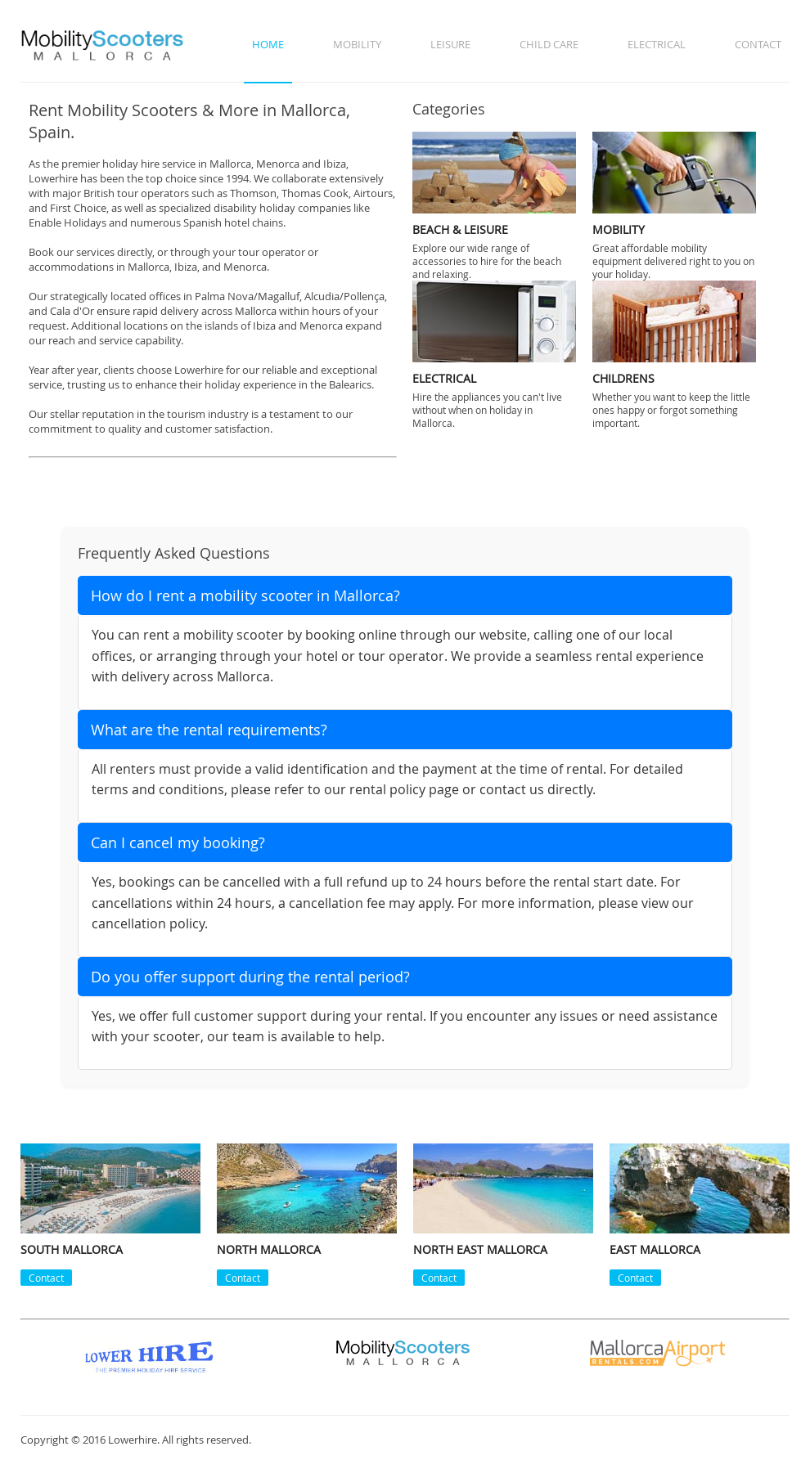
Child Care (549, 44)
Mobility (357, 44)
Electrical (657, 44)
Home (268, 44)
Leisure (450, 44)
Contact (758, 44)
